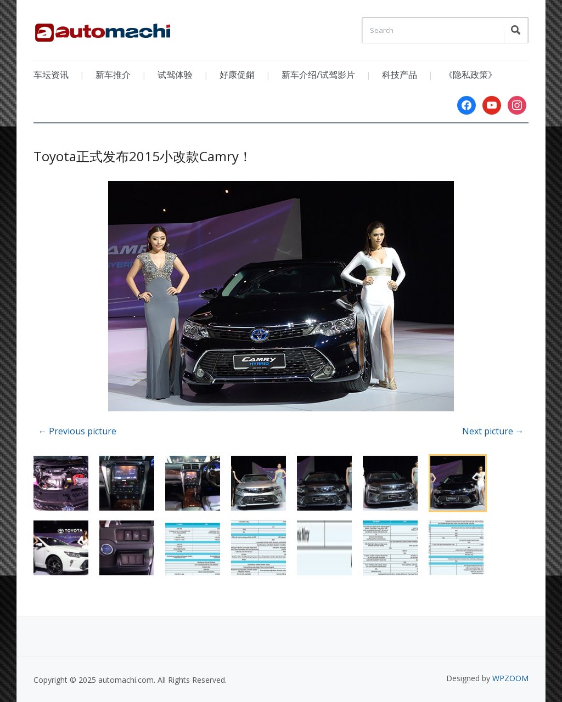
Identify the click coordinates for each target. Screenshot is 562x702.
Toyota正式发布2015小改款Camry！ (142, 156)
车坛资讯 (51, 75)
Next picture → (493, 431)
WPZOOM (510, 678)
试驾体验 (175, 75)
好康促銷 (237, 75)
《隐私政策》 (470, 75)
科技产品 (399, 75)
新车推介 (113, 75)
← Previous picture (77, 431)
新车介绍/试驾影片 (318, 75)
